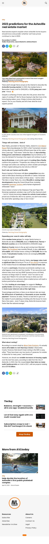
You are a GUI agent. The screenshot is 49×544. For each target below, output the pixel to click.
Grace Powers (15, 485)
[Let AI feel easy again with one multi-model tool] (40, 416)
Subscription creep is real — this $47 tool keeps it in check (18, 425)
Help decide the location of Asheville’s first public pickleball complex (17, 480)
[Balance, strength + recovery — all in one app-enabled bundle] (40, 407)
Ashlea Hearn (32, 42)
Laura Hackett (20, 42)
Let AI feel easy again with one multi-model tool (18, 416)
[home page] (24, 3)
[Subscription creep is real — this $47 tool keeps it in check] (40, 425)
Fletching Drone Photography (18, 81)
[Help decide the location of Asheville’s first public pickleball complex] (20, 463)
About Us (29, 514)
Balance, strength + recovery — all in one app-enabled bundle (19, 407)
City (3, 20)
